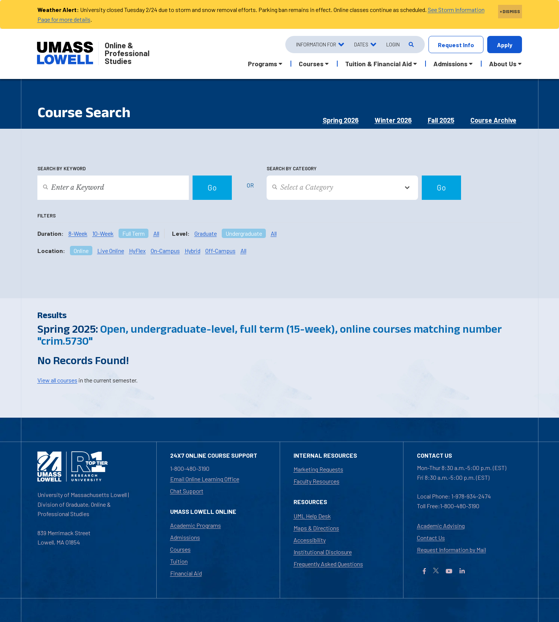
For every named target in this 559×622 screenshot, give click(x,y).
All (156, 233)
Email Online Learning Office (204, 478)
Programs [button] (262, 64)
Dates (361, 44)
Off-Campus (220, 250)
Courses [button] (311, 64)
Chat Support (186, 490)
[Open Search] (411, 44)
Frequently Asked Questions (328, 563)
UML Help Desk (312, 515)
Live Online (110, 250)
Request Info (456, 44)
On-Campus (165, 250)
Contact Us (431, 537)
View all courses (57, 380)
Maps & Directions (316, 527)
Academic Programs (195, 525)
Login (393, 44)
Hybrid (192, 250)
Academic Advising (441, 525)
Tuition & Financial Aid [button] (378, 64)
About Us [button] (502, 64)
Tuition (179, 561)
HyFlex (137, 250)
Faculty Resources (317, 481)
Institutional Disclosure (323, 551)
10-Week (103, 233)
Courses (180, 549)
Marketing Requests (318, 469)
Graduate (205, 233)
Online (81, 250)
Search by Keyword (61, 168)
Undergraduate (243, 233)
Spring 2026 (341, 120)
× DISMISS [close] (510, 11)
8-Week (77, 233)
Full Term (133, 233)
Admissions (185, 537)
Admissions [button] (450, 64)
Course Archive (493, 120)
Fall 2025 (441, 120)
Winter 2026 (393, 120)
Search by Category (292, 168)
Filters (46, 216)
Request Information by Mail (451, 549)
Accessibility (310, 539)
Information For (316, 44)
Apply (504, 44)
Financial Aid (186, 573)
